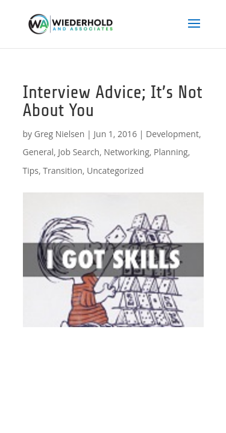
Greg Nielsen (59, 134)
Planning (171, 152)
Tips (31, 170)
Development (172, 134)
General (38, 152)
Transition (63, 170)
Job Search (78, 152)
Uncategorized (115, 170)
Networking (126, 152)
